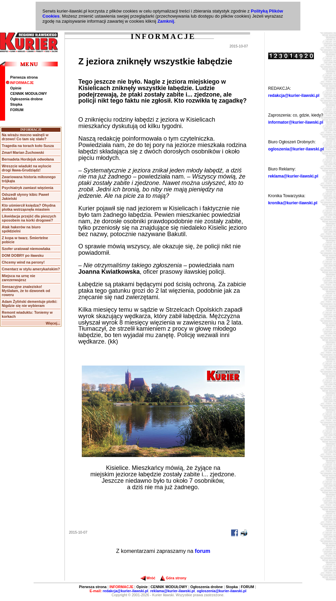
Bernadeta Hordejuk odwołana (28, 159)
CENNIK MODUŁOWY (28, 93)
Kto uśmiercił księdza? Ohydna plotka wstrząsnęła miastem (28, 207)
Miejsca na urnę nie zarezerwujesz (18, 278)
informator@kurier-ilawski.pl (295, 122)
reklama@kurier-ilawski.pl (293, 176)
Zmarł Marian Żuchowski (23, 152)
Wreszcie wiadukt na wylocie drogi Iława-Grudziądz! (26, 168)
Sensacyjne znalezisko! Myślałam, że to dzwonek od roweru (26, 291)
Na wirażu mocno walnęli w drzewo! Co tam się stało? (25, 137)
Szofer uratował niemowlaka (26, 249)
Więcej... (53, 323)
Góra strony (173, 578)
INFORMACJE (20, 83)
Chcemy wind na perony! (23, 262)
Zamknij (165, 21)
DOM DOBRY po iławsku (22, 255)
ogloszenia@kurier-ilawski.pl (296, 149)
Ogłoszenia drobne (26, 99)
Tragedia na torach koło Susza (28, 146)
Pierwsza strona (24, 77)
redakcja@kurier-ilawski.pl (293, 95)
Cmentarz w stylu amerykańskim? (31, 269)
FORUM (16, 110)
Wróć (148, 578)
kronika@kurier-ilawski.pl (292, 203)
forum (202, 551)
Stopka (16, 104)
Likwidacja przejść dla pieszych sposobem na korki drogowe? (29, 218)
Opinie (15, 88)
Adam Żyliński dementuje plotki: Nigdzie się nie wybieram (29, 303)
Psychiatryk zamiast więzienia (27, 188)
